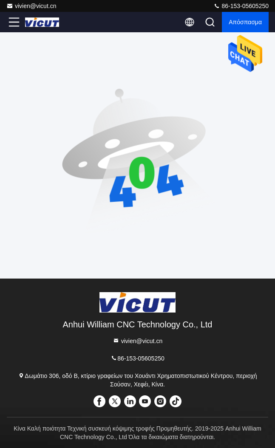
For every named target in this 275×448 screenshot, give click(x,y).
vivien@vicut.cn (31, 6)
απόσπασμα (245, 22)
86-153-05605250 (241, 6)
